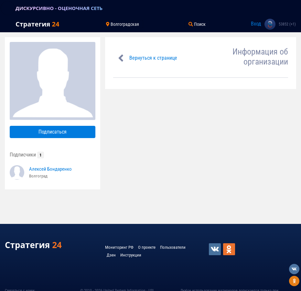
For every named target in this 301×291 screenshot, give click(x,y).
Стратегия (37, 24)
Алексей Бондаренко (50, 169)
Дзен (111, 255)
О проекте (147, 247)
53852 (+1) (287, 24)
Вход (256, 24)
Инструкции (130, 255)
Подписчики (27, 155)
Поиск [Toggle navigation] (197, 24)
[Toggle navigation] (8, 8)
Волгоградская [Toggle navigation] (122, 24)
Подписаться (52, 132)
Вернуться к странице (153, 58)
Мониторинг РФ (119, 247)
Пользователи (173, 247)
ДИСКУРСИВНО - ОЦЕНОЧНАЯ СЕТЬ (59, 8)
